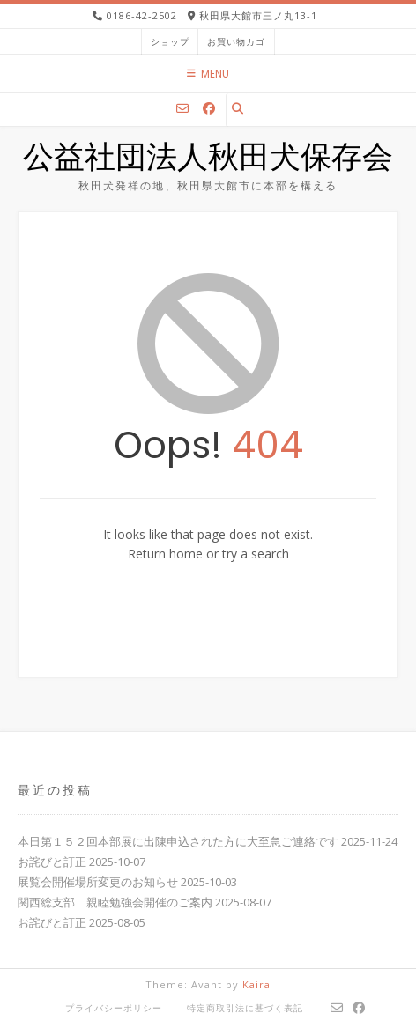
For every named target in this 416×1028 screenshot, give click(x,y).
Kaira (256, 984)
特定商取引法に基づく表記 (245, 1008)
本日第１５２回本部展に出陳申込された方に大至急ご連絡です (178, 841)
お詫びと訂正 (52, 861)
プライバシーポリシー (113, 1008)
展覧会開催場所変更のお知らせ (98, 882)
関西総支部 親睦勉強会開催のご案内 (115, 902)
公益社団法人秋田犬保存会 (208, 159)
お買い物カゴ (236, 41)
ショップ (170, 41)
